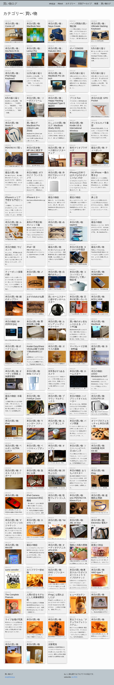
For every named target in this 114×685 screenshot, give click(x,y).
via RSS (74, 677)
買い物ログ (10, 3)
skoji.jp (52, 4)
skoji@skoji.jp (10, 677)
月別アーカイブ (85, 4)
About (60, 4)
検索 (96, 4)
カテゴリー (70, 4)
